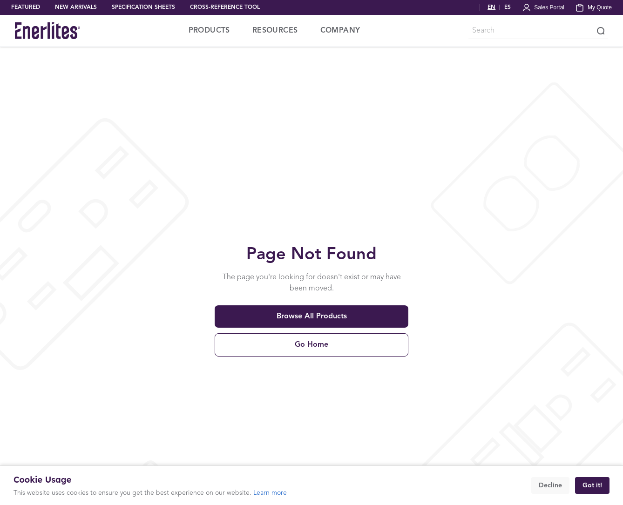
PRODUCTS (209, 30)
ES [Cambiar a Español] (507, 7)
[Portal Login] (543, 7)
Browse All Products (312, 316)
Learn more (270, 493)
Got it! (592, 485)
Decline (550, 485)
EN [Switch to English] (491, 7)
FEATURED (25, 7)
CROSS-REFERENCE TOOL (225, 7)
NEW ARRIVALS (76, 7)
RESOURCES (275, 30)
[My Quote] (594, 7)
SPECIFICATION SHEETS (143, 7)
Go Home (311, 345)
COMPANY (340, 30)
